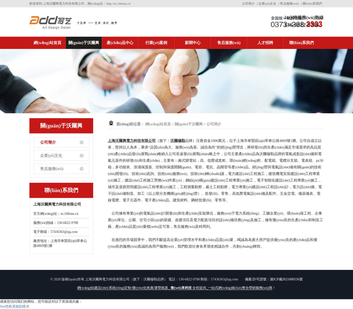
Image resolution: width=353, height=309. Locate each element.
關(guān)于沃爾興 (83, 43)
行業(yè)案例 (156, 43)
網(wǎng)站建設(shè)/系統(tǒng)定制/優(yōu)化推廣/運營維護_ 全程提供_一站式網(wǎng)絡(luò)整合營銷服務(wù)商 (174, 288)
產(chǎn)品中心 (120, 43)
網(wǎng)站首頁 (47, 43)
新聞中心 (193, 43)
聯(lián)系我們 (312, 3)
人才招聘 (265, 43)
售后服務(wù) (289, 3)
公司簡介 (248, 3)
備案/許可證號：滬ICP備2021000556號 (274, 279)
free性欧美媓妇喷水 (14, 306)
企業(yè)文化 (267, 3)
